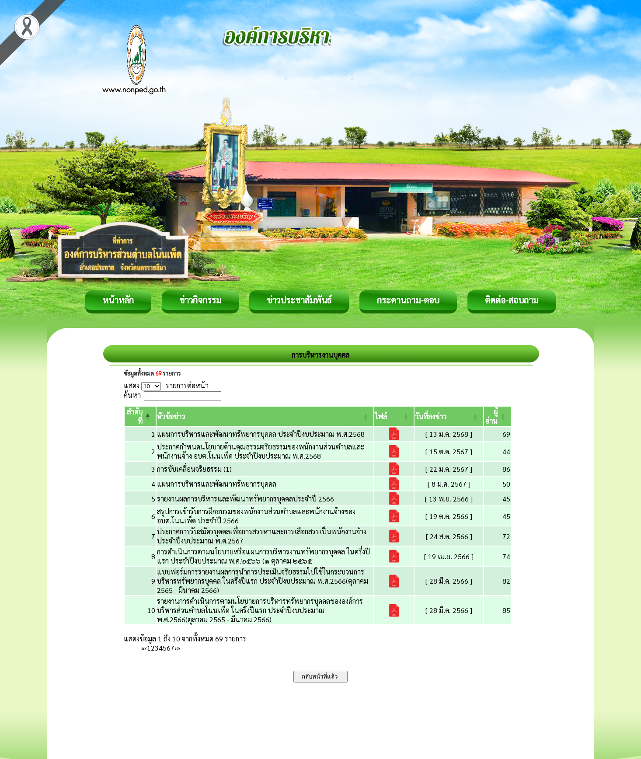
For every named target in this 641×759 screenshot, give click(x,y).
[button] (171, 416)
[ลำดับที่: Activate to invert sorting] (140, 416)
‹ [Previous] (146, 647)
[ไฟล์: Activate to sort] (394, 416)
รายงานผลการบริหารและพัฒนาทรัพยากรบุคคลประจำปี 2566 (245, 498)
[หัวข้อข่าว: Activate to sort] (265, 416)
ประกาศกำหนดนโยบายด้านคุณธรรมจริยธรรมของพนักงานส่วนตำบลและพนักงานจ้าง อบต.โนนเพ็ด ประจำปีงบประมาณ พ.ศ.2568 (260, 451)
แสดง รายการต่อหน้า (166, 385)
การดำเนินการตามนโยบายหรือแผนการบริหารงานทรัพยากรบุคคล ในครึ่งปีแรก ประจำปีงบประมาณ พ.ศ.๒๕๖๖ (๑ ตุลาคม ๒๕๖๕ (263, 556)
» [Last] (178, 647)
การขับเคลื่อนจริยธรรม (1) (194, 469)
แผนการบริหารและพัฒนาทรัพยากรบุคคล (216, 483)
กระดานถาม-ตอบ (408, 300)
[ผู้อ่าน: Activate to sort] (497, 416)
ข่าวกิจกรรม (200, 300)
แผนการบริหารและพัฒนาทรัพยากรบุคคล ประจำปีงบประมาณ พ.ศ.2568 (261, 434)
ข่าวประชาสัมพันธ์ (299, 300)
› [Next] (175, 647)
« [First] (143, 647)
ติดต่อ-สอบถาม (511, 300)
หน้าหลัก (118, 300)
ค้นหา (132, 395)
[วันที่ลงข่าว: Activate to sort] (449, 416)
